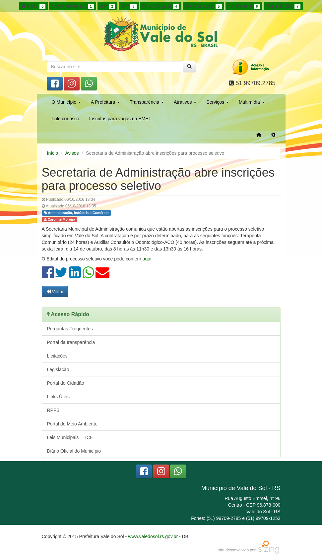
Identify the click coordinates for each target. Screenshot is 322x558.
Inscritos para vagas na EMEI (119, 118)
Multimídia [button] (252, 102)
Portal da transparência (71, 342)
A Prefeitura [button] (105, 102)
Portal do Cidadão (65, 383)
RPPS (53, 410)
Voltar (55, 291)
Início (33, 6)
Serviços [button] (217, 102)
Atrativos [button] (185, 102)
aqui (147, 258)
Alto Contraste (203, 6)
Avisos (72, 153)
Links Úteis (58, 396)
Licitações (57, 356)
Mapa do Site (283, 6)
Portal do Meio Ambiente (72, 423)
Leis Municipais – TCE (70, 437)
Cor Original (243, 6)
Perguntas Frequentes (70, 328)
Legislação (58, 369)
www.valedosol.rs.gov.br (153, 536)
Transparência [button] (147, 102)
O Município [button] (66, 102)
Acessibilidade (72, 6)
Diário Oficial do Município (74, 451)
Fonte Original (160, 6)
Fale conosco (65, 118)
